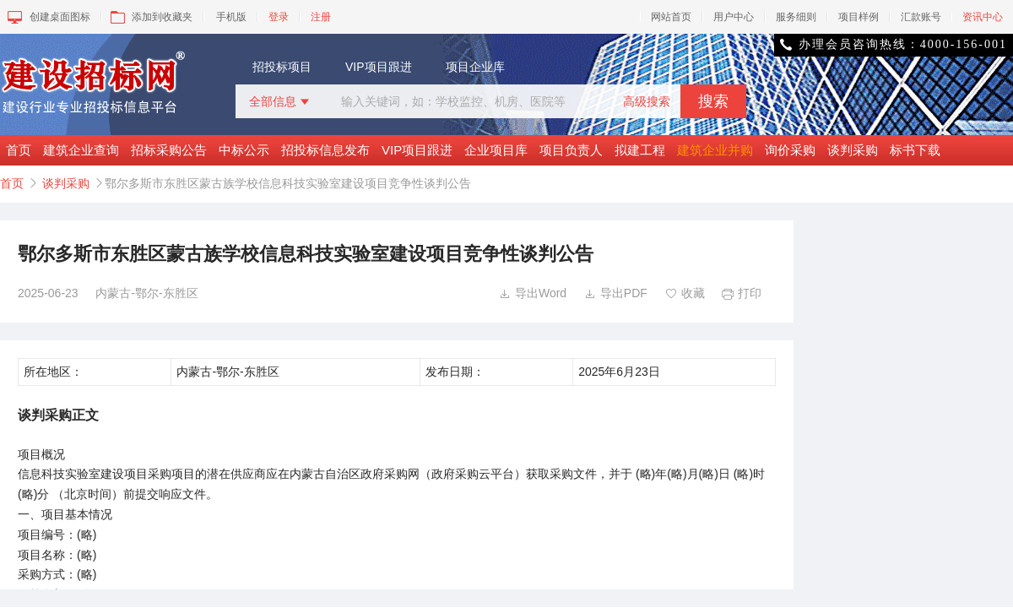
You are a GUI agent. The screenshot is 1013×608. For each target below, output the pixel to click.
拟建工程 (640, 150)
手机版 (231, 17)
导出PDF (615, 293)
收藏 (685, 293)
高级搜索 (646, 101)
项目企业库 (475, 66)
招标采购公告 (169, 150)
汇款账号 (921, 17)
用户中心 (733, 17)
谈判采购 (852, 150)
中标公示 (244, 150)
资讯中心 (982, 17)
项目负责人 (571, 150)
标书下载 (915, 150)
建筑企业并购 (715, 150)
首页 (18, 150)
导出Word (532, 293)
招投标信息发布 (325, 150)
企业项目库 (496, 150)
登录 (278, 17)
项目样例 (858, 17)
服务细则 (796, 17)
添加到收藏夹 (149, 17)
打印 (741, 293)
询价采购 (790, 150)
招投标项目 (281, 66)
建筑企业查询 (81, 150)
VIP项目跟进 (378, 66)
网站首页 (671, 17)
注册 (321, 17)
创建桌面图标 (47, 17)
